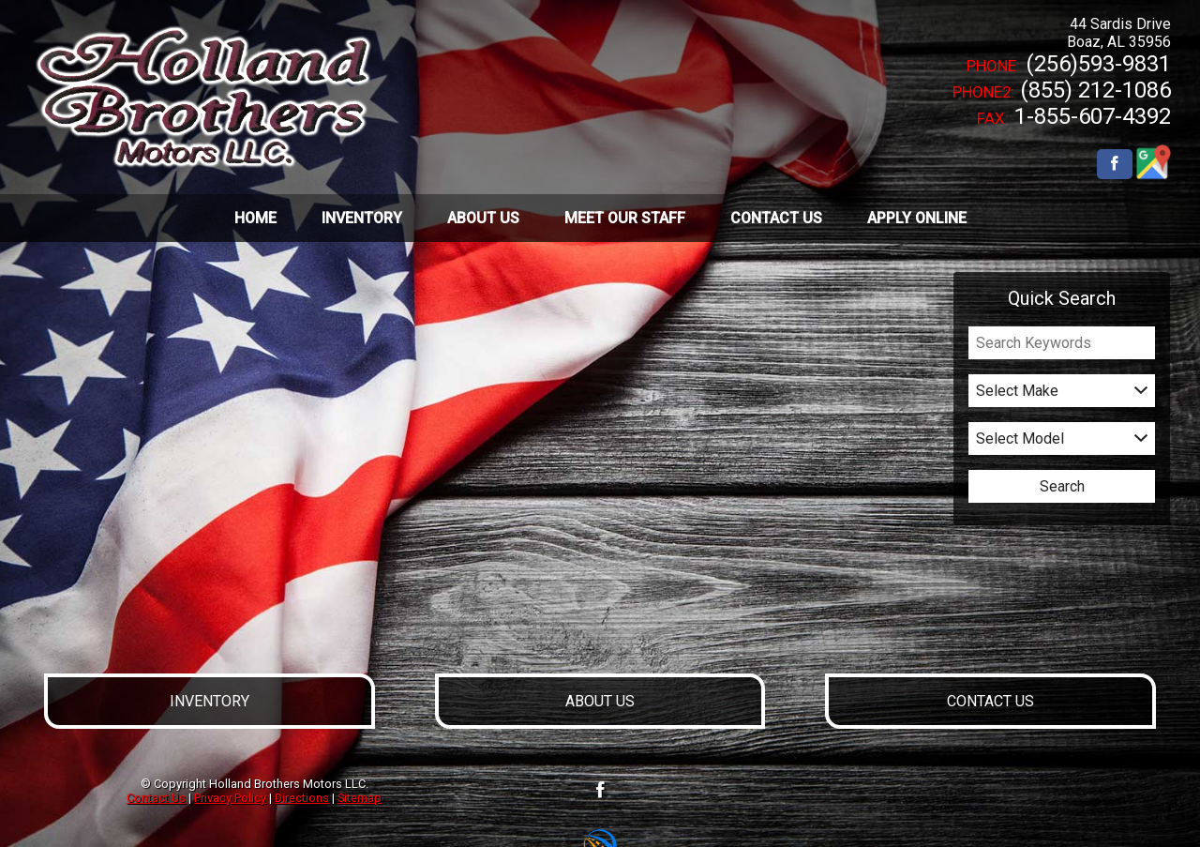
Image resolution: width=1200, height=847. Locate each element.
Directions (302, 798)
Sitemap (360, 798)
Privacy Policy (230, 798)
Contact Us (156, 798)
